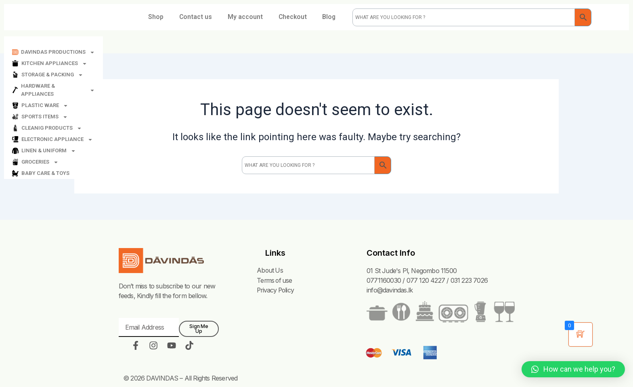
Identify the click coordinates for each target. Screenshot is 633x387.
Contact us (209, 17)
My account (259, 17)
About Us (269, 271)
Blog (242, 36)
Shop (168, 17)
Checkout (308, 17)
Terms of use (274, 280)
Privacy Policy (275, 290)
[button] (573, 369)
